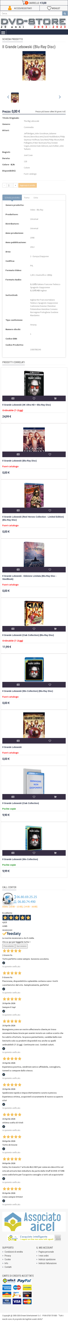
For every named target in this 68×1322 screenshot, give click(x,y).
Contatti (8, 1267)
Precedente (9, 946)
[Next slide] (59, 97)
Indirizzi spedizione (47, 1259)
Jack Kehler (54, 145)
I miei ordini (44, 1255)
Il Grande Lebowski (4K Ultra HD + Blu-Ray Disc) (26, 405)
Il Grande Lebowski (12, 747)
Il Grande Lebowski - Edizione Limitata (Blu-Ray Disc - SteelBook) (29, 577)
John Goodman (41, 133)
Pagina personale (46, 1252)
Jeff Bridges (29, 133)
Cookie (8, 1259)
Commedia (29, 127)
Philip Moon (54, 139)
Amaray (33, 324)
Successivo (21, 946)
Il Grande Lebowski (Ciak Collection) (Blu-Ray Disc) (28, 635)
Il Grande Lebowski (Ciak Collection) (20, 803)
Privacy (8, 1255)
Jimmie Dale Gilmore (39, 145)
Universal (34, 219)
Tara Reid (44, 139)
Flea (49, 142)
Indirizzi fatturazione (48, 1263)
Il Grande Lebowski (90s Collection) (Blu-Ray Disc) (27, 691)
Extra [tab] (36, 197)
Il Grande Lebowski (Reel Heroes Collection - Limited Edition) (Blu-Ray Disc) (33, 518)
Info (6, 1263)
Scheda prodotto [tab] (12, 197)
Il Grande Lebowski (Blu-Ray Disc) (19, 461)
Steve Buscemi (36, 136)
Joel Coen (28, 155)
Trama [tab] (26, 197)
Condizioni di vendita (14, 1252)
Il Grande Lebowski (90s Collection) (20, 859)
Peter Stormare (39, 142)
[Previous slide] (8, 97)
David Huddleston (51, 136)
